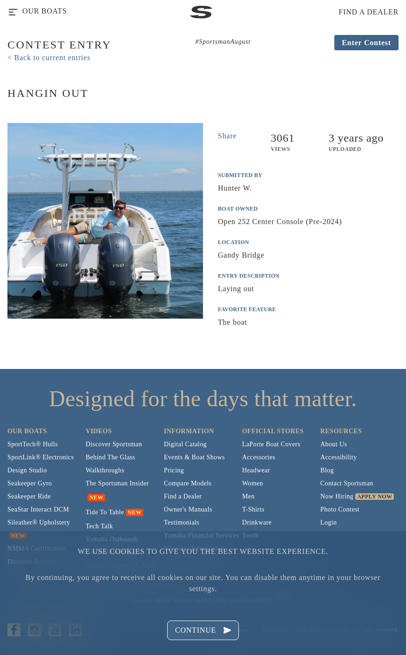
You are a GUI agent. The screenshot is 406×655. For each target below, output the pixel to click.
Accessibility (338, 457)
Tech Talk (99, 526)
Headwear (256, 470)
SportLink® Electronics (40, 457)
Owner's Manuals (188, 509)
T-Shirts (253, 509)
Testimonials (181, 522)
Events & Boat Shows (194, 457)
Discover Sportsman (114, 444)
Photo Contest (339, 509)
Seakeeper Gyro (29, 483)
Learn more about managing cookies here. (203, 600)
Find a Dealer (183, 496)
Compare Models (187, 483)
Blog (327, 470)
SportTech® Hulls (32, 444)
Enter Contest (366, 43)
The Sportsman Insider (117, 483)
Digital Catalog (185, 444)
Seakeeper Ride (29, 496)
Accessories (258, 457)
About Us (333, 444)
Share (227, 136)
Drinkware (256, 522)
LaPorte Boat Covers (271, 444)
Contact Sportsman (346, 483)
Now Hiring (336, 496)
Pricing (174, 470)
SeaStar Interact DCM (38, 509)
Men (248, 496)
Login (328, 522)
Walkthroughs (105, 470)
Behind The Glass (110, 457)
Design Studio (27, 470)
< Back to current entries (48, 57)
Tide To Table (105, 512)
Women (252, 483)
